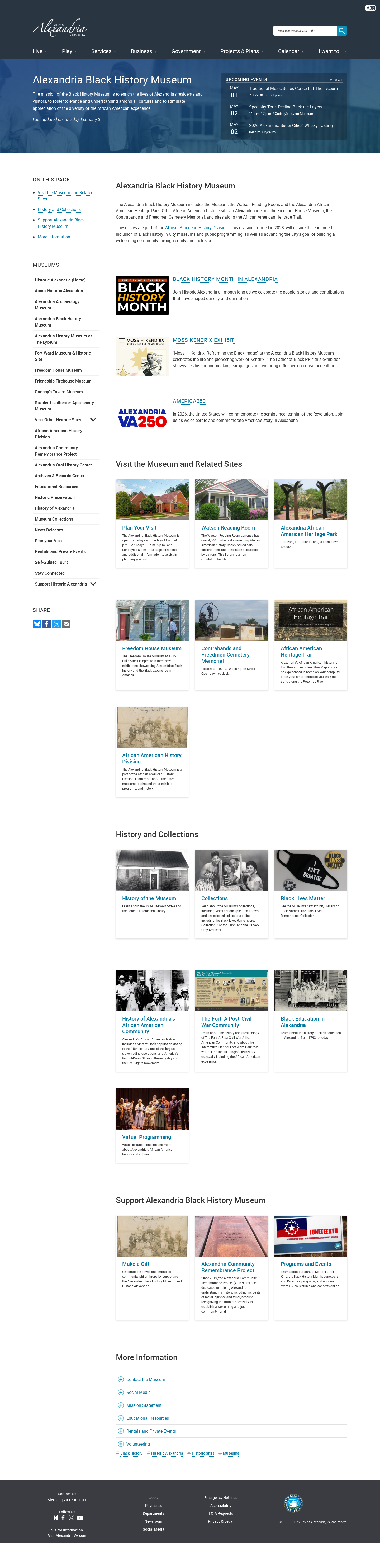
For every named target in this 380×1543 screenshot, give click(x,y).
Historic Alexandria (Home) (60, 273)
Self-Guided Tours (51, 556)
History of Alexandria (55, 502)
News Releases (49, 523)
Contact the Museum (145, 1373)
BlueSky (56, 1511)
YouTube (80, 1511)
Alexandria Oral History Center (63, 458)
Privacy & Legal (221, 1514)
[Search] (342, 27)
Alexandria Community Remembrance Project (56, 444)
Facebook (63, 1511)
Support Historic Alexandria (61, 578)
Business (141, 44)
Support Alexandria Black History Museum (61, 217)
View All (336, 74)
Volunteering (138, 1438)
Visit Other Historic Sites (58, 413)
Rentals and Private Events (60, 545)
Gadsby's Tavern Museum (59, 385)
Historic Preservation (55, 491)
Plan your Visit (48, 534)
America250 (189, 394)
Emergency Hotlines (220, 1491)
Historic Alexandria (167, 1446)
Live (37, 44)
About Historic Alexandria (59, 284)
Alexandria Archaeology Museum (57, 298)
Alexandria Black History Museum (58, 315)
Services (101, 44)
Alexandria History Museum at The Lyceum (63, 333)
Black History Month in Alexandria (225, 272)
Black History (131, 1446)
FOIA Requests (221, 1506)
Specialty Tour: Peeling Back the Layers (285, 100)
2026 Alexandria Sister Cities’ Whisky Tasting (291, 119)
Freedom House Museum (58, 364)
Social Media (138, 1386)
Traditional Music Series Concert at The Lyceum (293, 82)
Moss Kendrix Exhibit (204, 333)
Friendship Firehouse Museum (63, 375)
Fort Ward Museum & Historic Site (63, 350)
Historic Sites (203, 1446)
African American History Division (58, 427)
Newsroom (153, 1514)
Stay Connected (50, 567)
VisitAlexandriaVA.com (67, 1529)
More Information (54, 230)
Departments (153, 1506)
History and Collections (59, 203)
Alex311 (54, 1493)
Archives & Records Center (60, 469)
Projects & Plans (239, 44)
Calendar (288, 44)
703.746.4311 (75, 1493)
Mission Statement (144, 1399)
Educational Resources (56, 480)
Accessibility (220, 1499)
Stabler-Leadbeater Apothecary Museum (64, 399)
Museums (231, 1446)
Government (186, 44)
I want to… (331, 44)
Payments (153, 1499)
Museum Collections (54, 513)
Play (67, 44)
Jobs (153, 1491)
